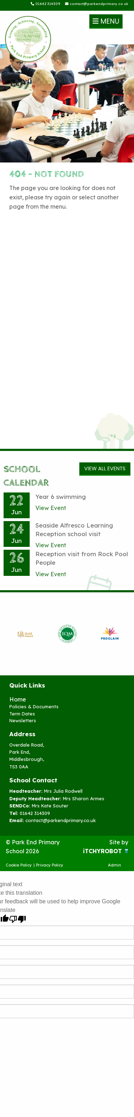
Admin (114, 865)
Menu (106, 21)
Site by (118, 842)
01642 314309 (45, 3)
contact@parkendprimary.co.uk (96, 3)
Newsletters (22, 720)
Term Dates (22, 714)
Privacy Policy (49, 865)
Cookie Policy (19, 865)
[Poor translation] (17, 919)
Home (17, 699)
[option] (25, 634)
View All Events (104, 468)
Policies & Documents (34, 706)
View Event (50, 507)
